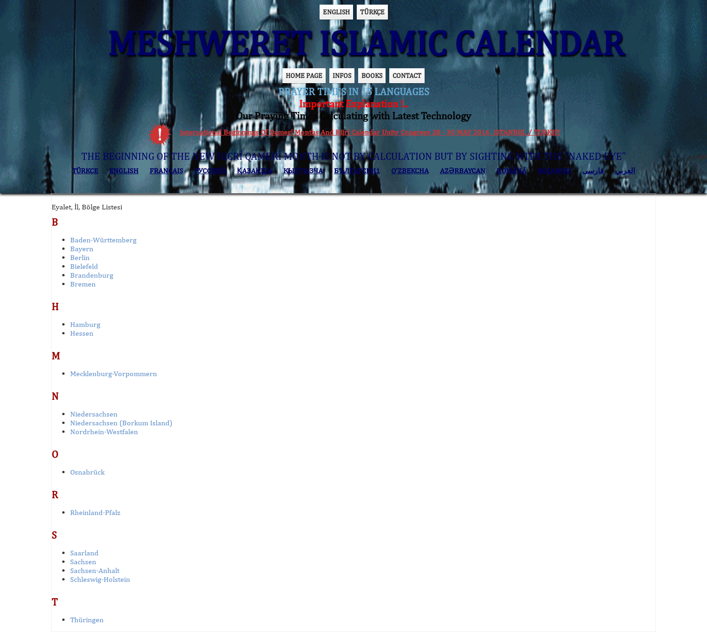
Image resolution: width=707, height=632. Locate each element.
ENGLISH (336, 12)
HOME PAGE (304, 75)
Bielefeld (84, 266)
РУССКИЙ (210, 170)
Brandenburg (91, 275)
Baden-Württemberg (103, 239)
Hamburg (85, 324)
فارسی (593, 170)
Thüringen (87, 619)
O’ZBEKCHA (410, 170)
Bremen (83, 284)
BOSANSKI (554, 170)
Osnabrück (87, 472)
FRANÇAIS (166, 170)
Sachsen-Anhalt (94, 570)
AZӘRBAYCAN (462, 170)
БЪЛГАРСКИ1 (357, 170)
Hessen (81, 333)
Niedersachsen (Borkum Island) (121, 422)
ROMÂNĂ (511, 170)
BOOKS (371, 75)
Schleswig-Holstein (100, 579)
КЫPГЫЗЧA (303, 170)
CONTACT (407, 75)
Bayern (81, 248)
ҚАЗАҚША (254, 170)
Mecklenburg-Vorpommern (113, 373)
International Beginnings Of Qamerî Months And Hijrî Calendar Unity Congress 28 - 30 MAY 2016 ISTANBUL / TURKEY (370, 132)
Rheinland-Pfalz (95, 512)
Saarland (84, 552)
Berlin (80, 257)
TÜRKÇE (372, 12)
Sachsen (83, 561)
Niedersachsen (94, 414)
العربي (625, 170)
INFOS (342, 75)
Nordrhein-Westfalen (104, 431)
